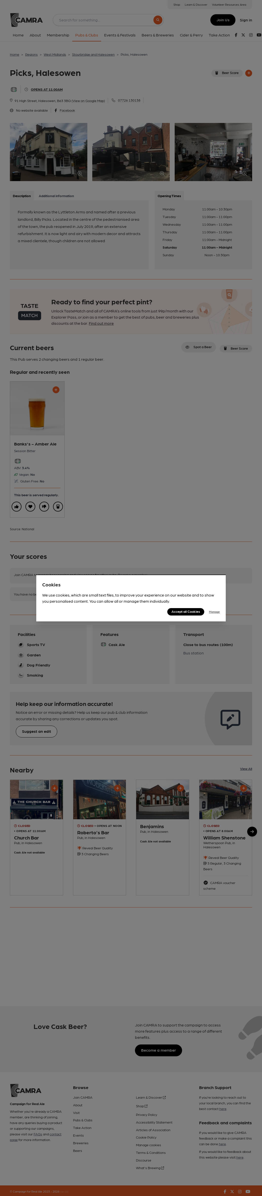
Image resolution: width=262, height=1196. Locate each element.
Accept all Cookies (185, 611)
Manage (214, 611)
